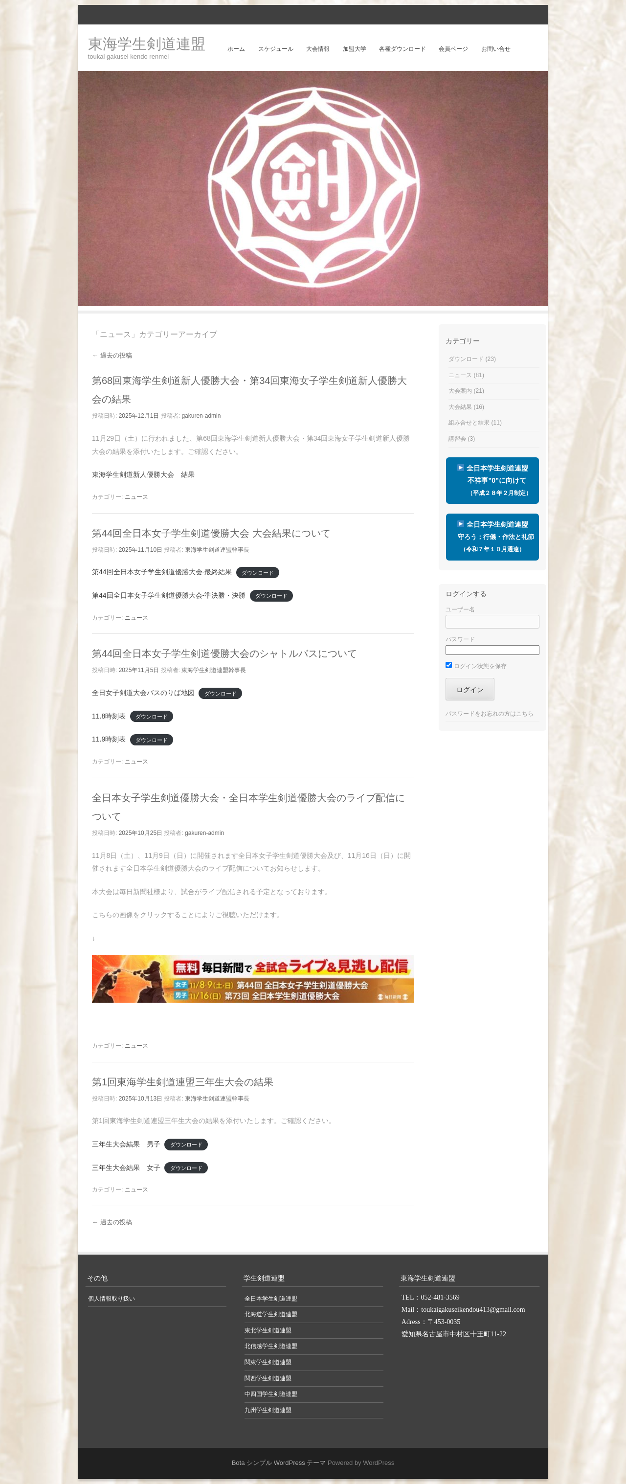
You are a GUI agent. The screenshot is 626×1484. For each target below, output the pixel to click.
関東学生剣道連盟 (268, 1362)
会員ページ (453, 48)
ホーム (236, 48)
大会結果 (460, 407)
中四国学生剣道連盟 (271, 1394)
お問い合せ (496, 48)
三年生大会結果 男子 (126, 1144)
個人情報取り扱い (111, 1298)
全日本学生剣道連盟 (492, 536)
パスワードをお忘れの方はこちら (490, 713)
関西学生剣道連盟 (268, 1378)
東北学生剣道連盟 (268, 1330)
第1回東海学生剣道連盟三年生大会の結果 (182, 1082)
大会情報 (318, 48)
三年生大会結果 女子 (126, 1167)
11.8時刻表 (109, 716)
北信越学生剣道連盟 (271, 1346)
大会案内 (460, 390)
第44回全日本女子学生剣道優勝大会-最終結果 (162, 572)
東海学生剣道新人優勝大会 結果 (143, 474)
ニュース (136, 497)
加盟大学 (354, 48)
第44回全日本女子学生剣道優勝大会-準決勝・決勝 (169, 595)
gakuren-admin (201, 415)
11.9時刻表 (109, 739)
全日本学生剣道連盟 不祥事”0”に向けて (492, 480)
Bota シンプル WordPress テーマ (279, 1462)
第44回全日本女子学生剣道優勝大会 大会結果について (211, 533)
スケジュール (275, 48)
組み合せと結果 (469, 422)
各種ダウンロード (402, 48)
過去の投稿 (112, 355)
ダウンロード (258, 572)
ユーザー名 (460, 609)
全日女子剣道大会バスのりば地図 (143, 693)
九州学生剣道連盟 (268, 1410)
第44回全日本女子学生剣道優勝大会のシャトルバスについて (224, 653)
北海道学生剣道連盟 (271, 1314)
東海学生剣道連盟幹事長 (217, 549)
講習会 (457, 438)
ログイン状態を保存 (476, 666)
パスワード (460, 639)
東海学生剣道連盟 (146, 44)
